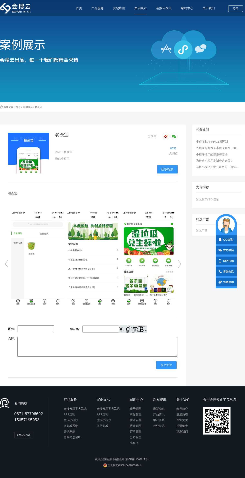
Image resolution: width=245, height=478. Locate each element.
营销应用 (119, 8)
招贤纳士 (182, 425)
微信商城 (102, 425)
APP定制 (69, 414)
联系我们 (182, 431)
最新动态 (159, 408)
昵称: (11, 328)
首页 (79, 8)
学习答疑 (159, 420)
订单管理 (135, 431)
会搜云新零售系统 (75, 408)
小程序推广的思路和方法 (211, 154)
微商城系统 (71, 425)
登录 (235, 8)
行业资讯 (159, 425)
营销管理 (135, 420)
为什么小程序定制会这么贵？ (214, 160)
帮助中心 (187, 8)
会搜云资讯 (164, 8)
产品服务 (97, 8)
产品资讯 (159, 414)
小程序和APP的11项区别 (212, 141)
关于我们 (209, 8)
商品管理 (135, 414)
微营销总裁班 (72, 437)
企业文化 (182, 420)
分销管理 (135, 437)
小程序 (134, 443)
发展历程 (182, 414)
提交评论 (166, 365)
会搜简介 (182, 408)
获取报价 (167, 169)
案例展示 (141, 10)
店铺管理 (135, 425)
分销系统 (69, 431)
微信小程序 (71, 420)
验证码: (75, 329)
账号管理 (135, 408)
